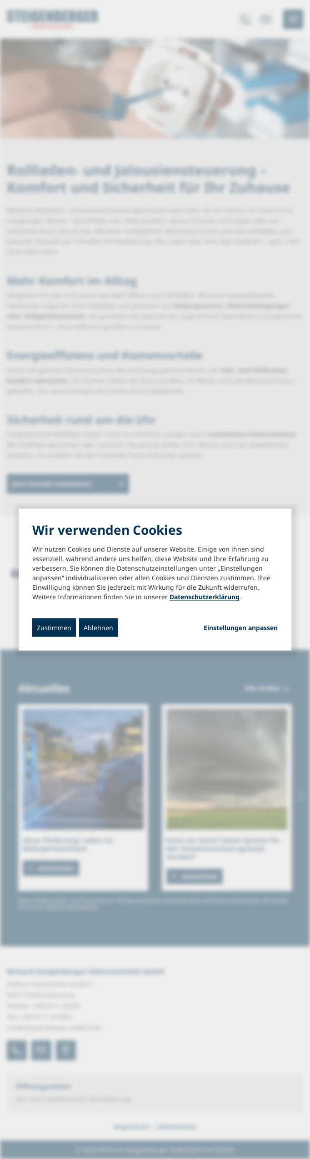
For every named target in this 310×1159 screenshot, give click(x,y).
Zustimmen (54, 627)
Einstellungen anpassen (241, 627)
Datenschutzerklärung (205, 596)
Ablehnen (98, 627)
